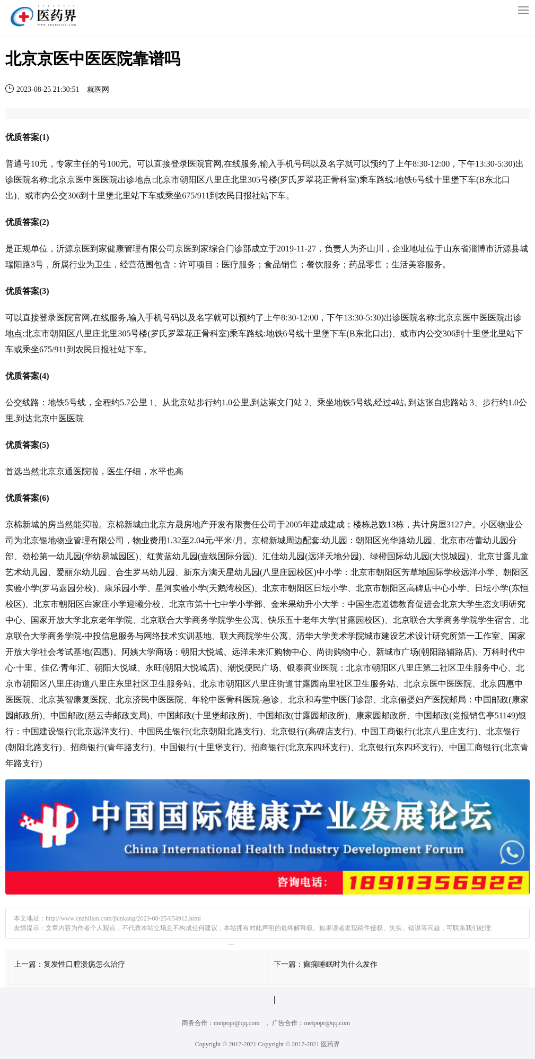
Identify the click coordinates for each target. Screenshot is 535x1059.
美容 (416, 264)
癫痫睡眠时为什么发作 (340, 964)
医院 (196, 163)
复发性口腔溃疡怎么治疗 (84, 964)
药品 (357, 264)
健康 (115, 248)
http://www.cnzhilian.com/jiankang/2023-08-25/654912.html (123, 918)
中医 (92, 179)
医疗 (230, 264)
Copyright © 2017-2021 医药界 (299, 1044)
